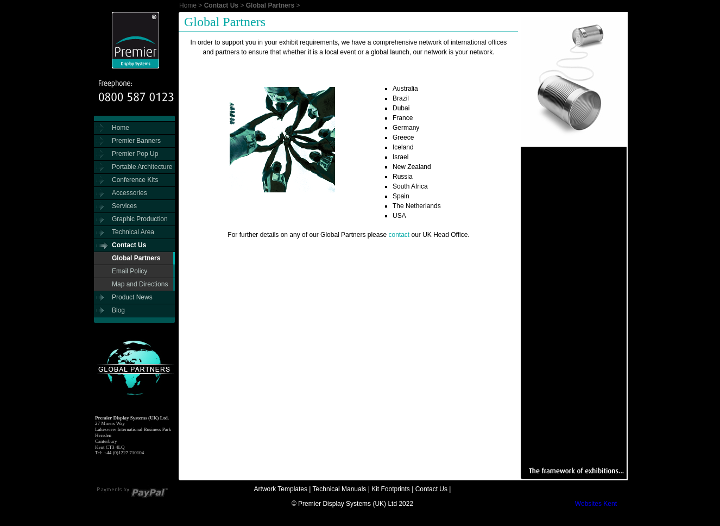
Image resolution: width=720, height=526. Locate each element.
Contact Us (221, 5)
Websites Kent (596, 504)
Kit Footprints (390, 489)
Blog (118, 310)
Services (124, 206)
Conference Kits (135, 180)
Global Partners (270, 5)
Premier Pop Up (135, 154)
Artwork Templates (280, 489)
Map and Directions (140, 284)
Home (188, 5)
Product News (132, 297)
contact (398, 235)
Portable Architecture (142, 167)
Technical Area (133, 232)
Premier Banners (136, 141)
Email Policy (129, 271)
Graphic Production (140, 219)
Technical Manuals (340, 489)
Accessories (129, 193)
